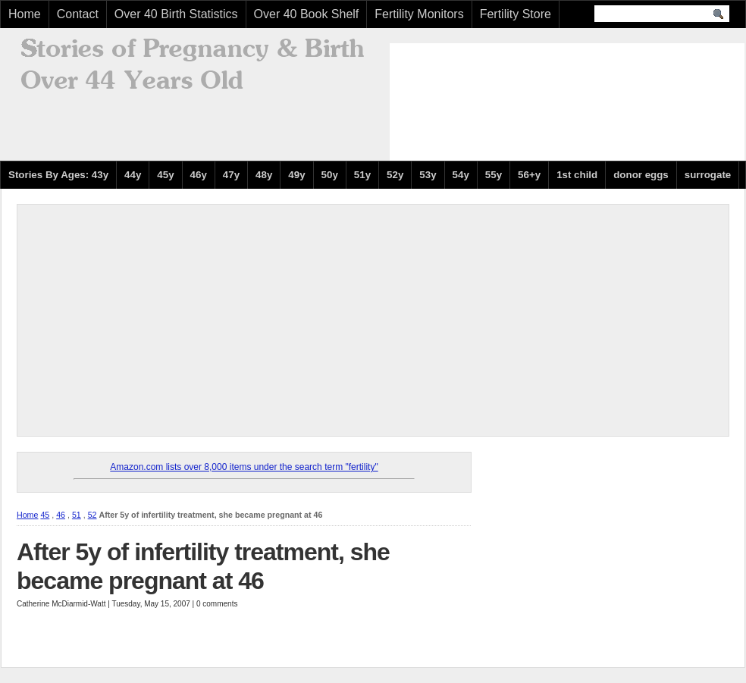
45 (44, 514)
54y (461, 174)
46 (60, 514)
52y (395, 174)
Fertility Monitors (419, 14)
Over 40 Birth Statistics (176, 14)
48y (263, 174)
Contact (78, 14)
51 (76, 514)
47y (231, 174)
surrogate (708, 174)
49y (296, 174)
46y (198, 174)
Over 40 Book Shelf (306, 14)
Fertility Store (515, 14)
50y (329, 174)
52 (92, 514)
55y (493, 174)
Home (24, 14)
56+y (529, 174)
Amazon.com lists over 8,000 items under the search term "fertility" (244, 467)
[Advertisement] (464, 100)
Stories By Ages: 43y (58, 174)
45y (165, 174)
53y (427, 174)
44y (132, 174)
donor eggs (641, 174)
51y (362, 174)
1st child (576, 174)
